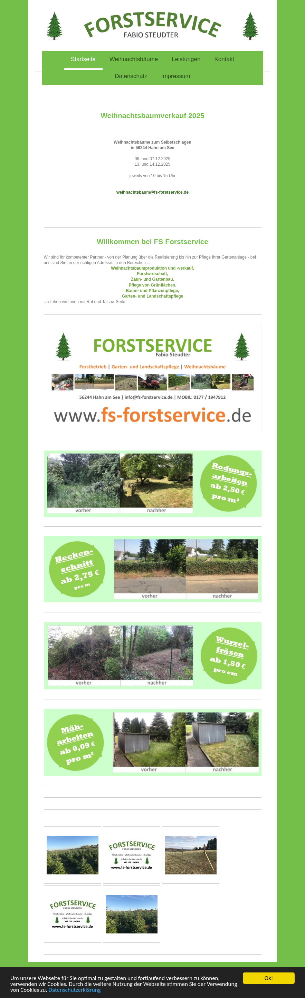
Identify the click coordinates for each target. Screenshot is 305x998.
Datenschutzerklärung (75, 990)
